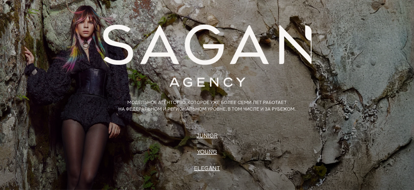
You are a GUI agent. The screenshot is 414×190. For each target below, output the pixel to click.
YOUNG (207, 152)
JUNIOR (207, 136)
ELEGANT (207, 168)
